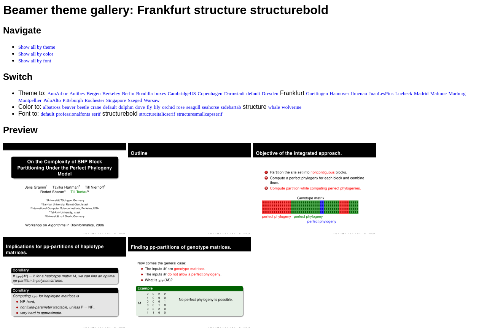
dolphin (126, 107)
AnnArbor (57, 93)
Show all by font (34, 61)
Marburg (457, 93)
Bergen (93, 93)
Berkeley (111, 93)
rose (181, 107)
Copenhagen (210, 93)
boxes (160, 93)
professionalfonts (73, 114)
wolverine (291, 107)
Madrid (421, 93)
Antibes (76, 93)
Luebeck (403, 93)
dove (140, 107)
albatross (51, 107)
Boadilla (144, 93)
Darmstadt (234, 93)
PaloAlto (52, 100)
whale (274, 107)
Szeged (135, 100)
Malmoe (438, 93)
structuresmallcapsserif (200, 114)
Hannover (339, 93)
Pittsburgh (73, 100)
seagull (193, 107)
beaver (69, 107)
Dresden (270, 93)
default (253, 93)
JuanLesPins (381, 93)
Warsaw (152, 100)
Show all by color (35, 54)
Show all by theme (36, 47)
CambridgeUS (182, 93)
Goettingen (317, 93)
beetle (83, 107)
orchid (168, 107)
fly (149, 107)
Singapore (116, 100)
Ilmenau (359, 93)
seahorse (210, 107)
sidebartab (231, 107)
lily (157, 107)
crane (96, 107)
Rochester (94, 100)
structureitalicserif (157, 114)
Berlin (128, 93)
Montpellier (29, 100)
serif (96, 114)
